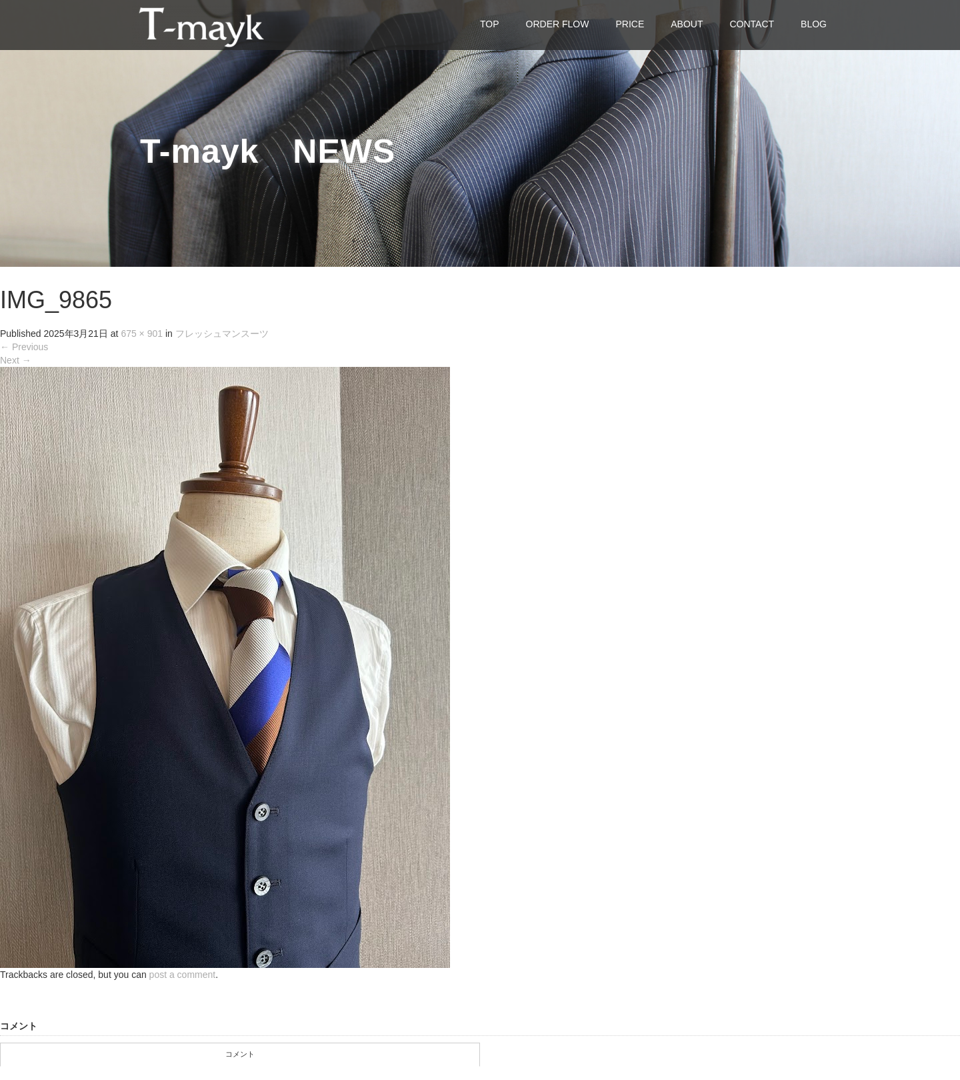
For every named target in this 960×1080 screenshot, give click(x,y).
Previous (24, 347)
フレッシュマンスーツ (222, 333)
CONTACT (751, 24)
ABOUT (687, 24)
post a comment (182, 974)
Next (15, 360)
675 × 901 (142, 333)
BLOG (814, 24)
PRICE (629, 24)
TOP (489, 24)
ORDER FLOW (557, 24)
